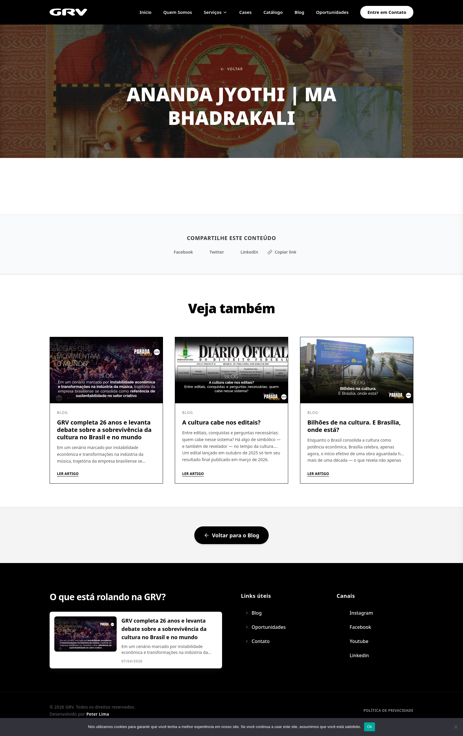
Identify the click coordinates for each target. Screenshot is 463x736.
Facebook (180, 252)
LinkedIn (245, 252)
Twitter (213, 252)
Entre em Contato (386, 12)
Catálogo (273, 12)
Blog (299, 12)
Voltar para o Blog (231, 535)
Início (145, 12)
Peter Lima (97, 714)
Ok (369, 726)
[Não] (456, 727)
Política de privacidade (388, 710)
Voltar (231, 69)
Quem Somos (177, 12)
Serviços (215, 12)
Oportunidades (332, 12)
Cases (245, 12)
